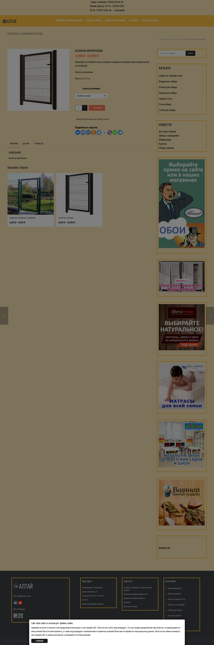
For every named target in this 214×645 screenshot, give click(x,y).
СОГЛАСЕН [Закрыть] (39, 641)
